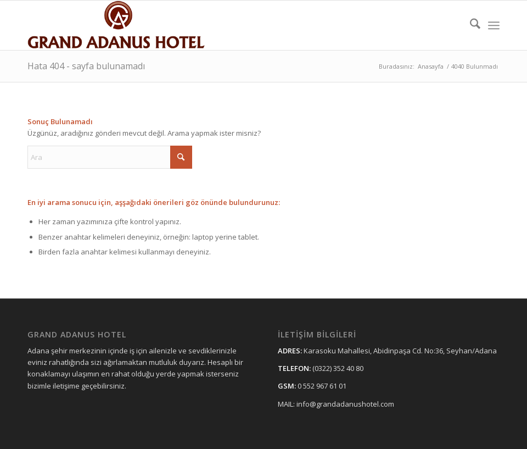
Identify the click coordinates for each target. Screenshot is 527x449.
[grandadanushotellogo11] (117, 25)
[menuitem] (469, 25)
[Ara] (469, 25)
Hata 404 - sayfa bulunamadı (86, 66)
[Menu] (494, 25)
